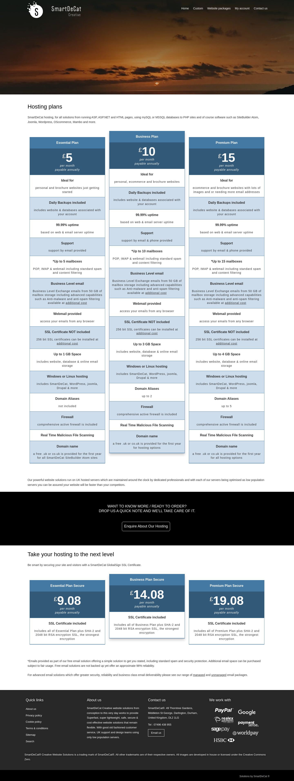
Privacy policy (34, 715)
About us (31, 708)
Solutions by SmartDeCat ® (254, 776)
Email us (156, 732)
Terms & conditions (37, 728)
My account (242, 8)
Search (30, 741)
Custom (198, 8)
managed (199, 675)
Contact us (260, 8)
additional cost (76, 303)
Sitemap (31, 734)
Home (185, 8)
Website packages (219, 8)
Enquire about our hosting (146, 526)
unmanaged (218, 675)
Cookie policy (33, 721)
